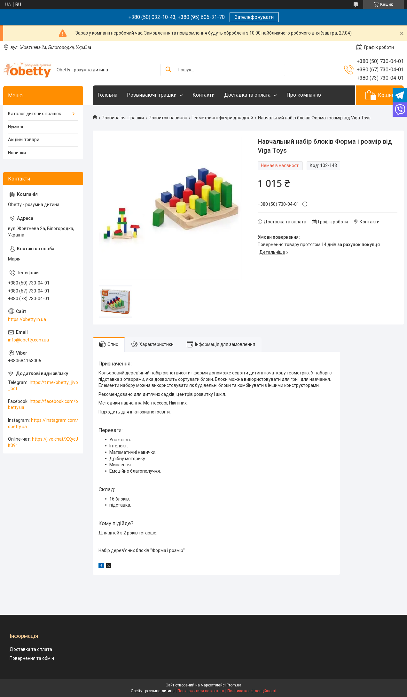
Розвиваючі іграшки (151, 95)
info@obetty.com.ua (28, 339)
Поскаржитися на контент (200, 691)
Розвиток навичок (168, 117)
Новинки (17, 152)
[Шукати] (168, 70)
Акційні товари (23, 139)
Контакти (203, 95)
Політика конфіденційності (251, 691)
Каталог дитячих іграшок (34, 113)
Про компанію (303, 95)
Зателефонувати (254, 17)
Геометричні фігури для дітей (222, 117)
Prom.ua (234, 685)
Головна (107, 95)
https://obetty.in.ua (27, 319)
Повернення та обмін (32, 658)
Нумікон (16, 126)
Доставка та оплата (247, 95)
